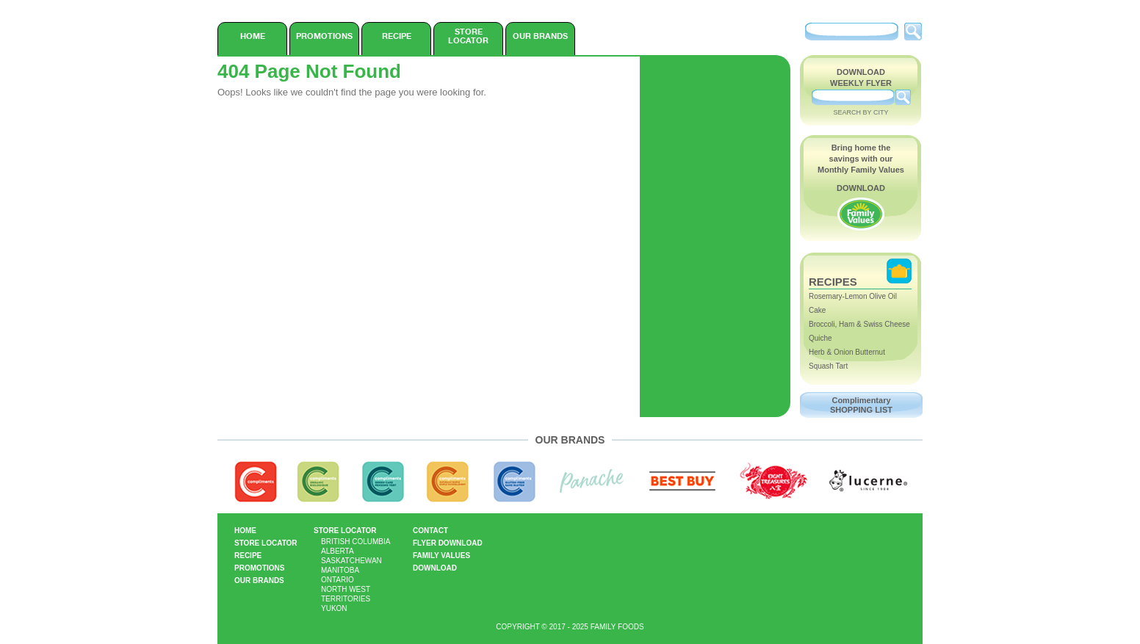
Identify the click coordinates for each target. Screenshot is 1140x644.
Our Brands (540, 36)
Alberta (337, 551)
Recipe (396, 36)
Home (252, 36)
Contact (430, 531)
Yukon (334, 608)
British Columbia (355, 542)
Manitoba (340, 570)
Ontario (337, 580)
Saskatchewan (351, 561)
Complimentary (861, 405)
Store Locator (468, 36)
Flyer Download (448, 543)
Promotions (324, 36)
